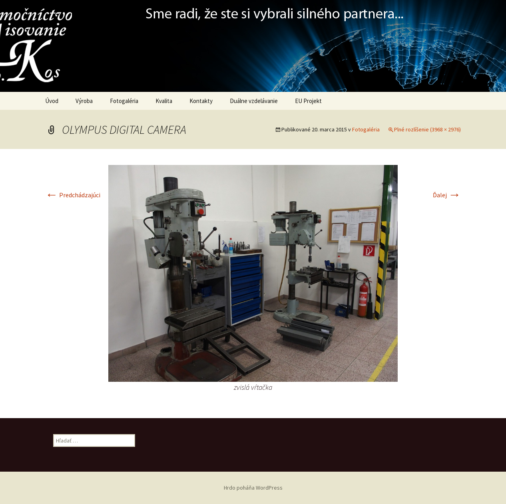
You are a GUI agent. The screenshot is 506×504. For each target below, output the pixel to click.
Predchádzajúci (72, 195)
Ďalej (447, 195)
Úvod (51, 101)
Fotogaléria (124, 101)
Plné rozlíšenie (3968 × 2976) (427, 129)
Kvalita (163, 101)
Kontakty (201, 101)
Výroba (84, 101)
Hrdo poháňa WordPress (253, 487)
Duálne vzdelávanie (254, 101)
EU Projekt (308, 101)
